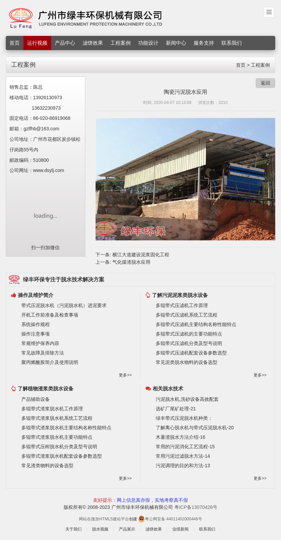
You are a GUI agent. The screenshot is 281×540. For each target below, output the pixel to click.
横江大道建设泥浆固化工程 (140, 254)
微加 (95, 519)
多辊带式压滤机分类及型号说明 (189, 343)
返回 (265, 83)
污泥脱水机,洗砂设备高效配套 (187, 399)
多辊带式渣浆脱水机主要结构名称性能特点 (66, 427)
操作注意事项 (35, 334)
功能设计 (148, 43)
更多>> (125, 375)
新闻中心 (176, 43)
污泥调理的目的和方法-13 (183, 465)
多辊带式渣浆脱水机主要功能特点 (56, 437)
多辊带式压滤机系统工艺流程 (186, 315)
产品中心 (65, 43)
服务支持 (204, 43)
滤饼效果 (93, 43)
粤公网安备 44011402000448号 (170, 519)
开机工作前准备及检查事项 (49, 315)
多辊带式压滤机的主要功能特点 (189, 334)
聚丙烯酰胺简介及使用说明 (49, 362)
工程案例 (120, 43)
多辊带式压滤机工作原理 (182, 305)
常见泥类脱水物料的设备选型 (186, 362)
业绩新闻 (180, 529)
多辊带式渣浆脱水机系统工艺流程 (56, 418)
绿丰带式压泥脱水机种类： (184, 418)
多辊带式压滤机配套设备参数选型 (191, 352)
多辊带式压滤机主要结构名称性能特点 (196, 324)
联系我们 (231, 43)
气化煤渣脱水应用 (131, 262)
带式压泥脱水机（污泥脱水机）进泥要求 (64, 305)
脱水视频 (100, 529)
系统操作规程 (35, 324)
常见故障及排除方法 (42, 352)
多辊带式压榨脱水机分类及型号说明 (59, 446)
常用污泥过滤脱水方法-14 (183, 456)
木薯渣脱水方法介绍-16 (180, 437)
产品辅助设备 (35, 399)
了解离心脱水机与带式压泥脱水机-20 (195, 427)
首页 (14, 43)
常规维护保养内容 (40, 343)
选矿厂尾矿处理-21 (176, 408)
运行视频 (37, 43)
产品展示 (127, 529)
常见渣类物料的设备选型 (47, 465)
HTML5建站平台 (114, 519)
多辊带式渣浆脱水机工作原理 (52, 408)
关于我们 (73, 529)
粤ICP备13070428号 (196, 507)
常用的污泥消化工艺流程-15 (185, 446)
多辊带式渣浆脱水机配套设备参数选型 (61, 456)
